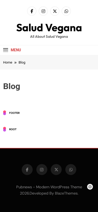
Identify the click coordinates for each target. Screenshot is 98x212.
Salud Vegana (49, 27)
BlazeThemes (66, 193)
